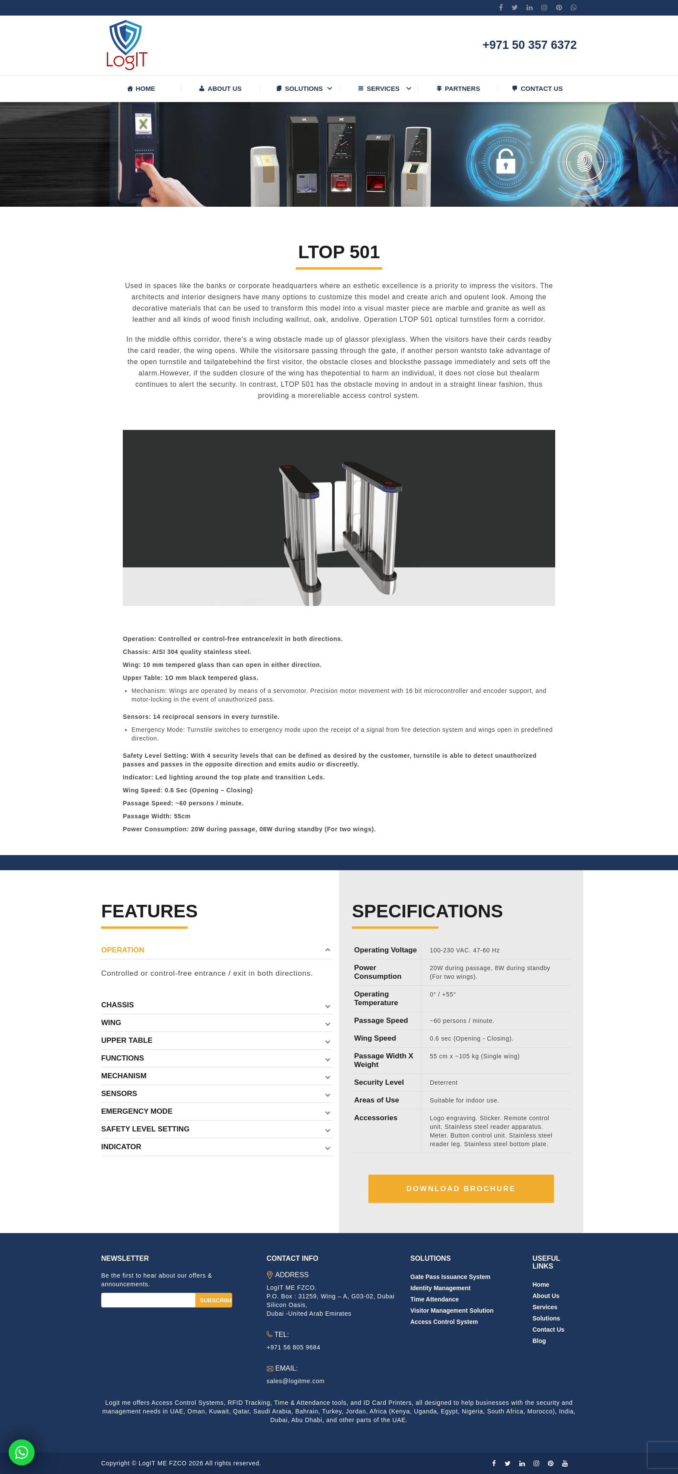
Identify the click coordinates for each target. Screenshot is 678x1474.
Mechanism (124, 1076)
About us (224, 88)
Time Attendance (434, 1299)
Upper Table (127, 1040)
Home (145, 88)
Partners (462, 88)
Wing (111, 1023)
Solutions (304, 88)
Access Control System (444, 1321)
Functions (122, 1058)
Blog (539, 1340)
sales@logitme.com (296, 1381)
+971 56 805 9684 (293, 1347)
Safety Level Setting (145, 1129)
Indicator (121, 1147)
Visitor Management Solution (452, 1310)
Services (383, 88)
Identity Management (440, 1288)
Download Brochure (461, 1189)
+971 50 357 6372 (530, 45)
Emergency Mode (137, 1111)
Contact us (542, 88)
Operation (122, 950)
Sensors (119, 1093)
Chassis (117, 1005)
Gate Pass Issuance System (450, 1276)
